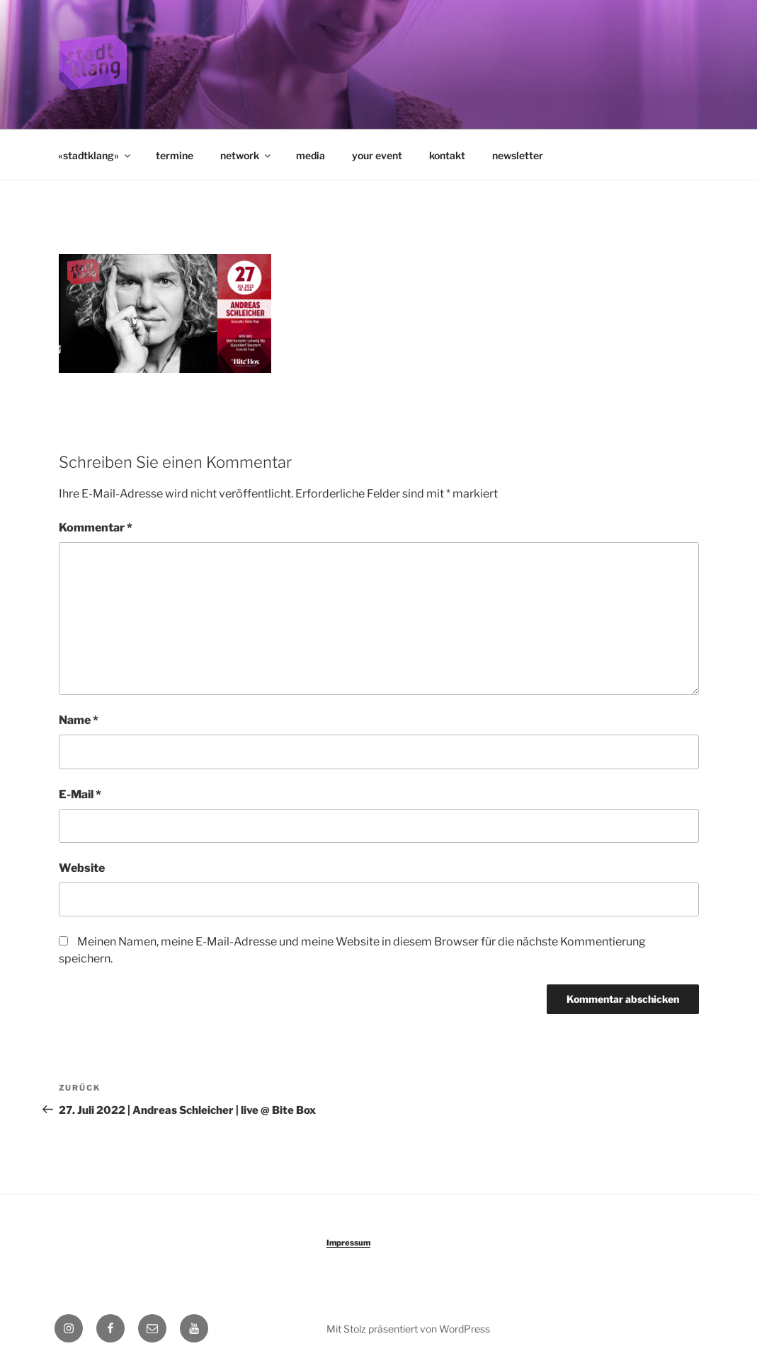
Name (78, 720)
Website (82, 868)
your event (377, 155)
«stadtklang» (95, 155)
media (310, 155)
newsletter (517, 155)
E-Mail (80, 794)
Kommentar (95, 527)
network (246, 155)
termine (174, 155)
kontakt (447, 155)
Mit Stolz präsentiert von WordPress (408, 1329)
